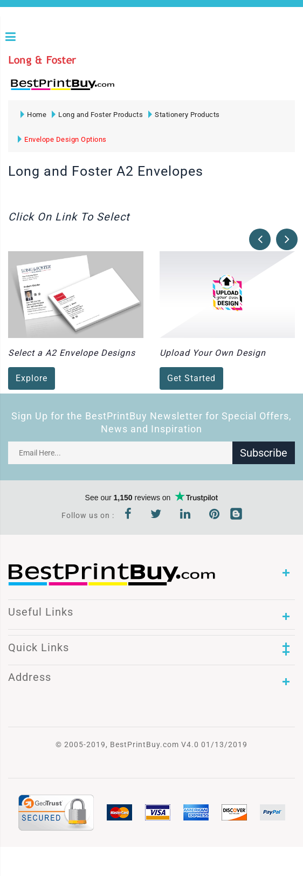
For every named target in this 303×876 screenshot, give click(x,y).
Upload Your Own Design (213, 353)
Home (33, 115)
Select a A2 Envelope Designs (71, 353)
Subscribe (263, 452)
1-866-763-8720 (135, 89)
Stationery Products (184, 115)
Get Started (191, 378)
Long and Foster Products (97, 115)
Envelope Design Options (62, 139)
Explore (31, 378)
